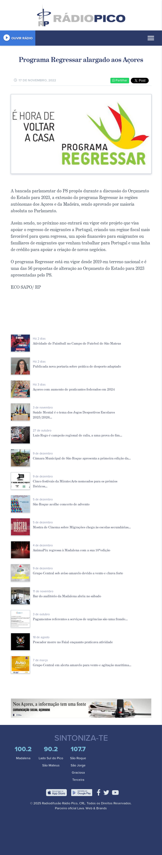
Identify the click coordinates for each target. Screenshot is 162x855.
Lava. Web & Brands (92, 808)
